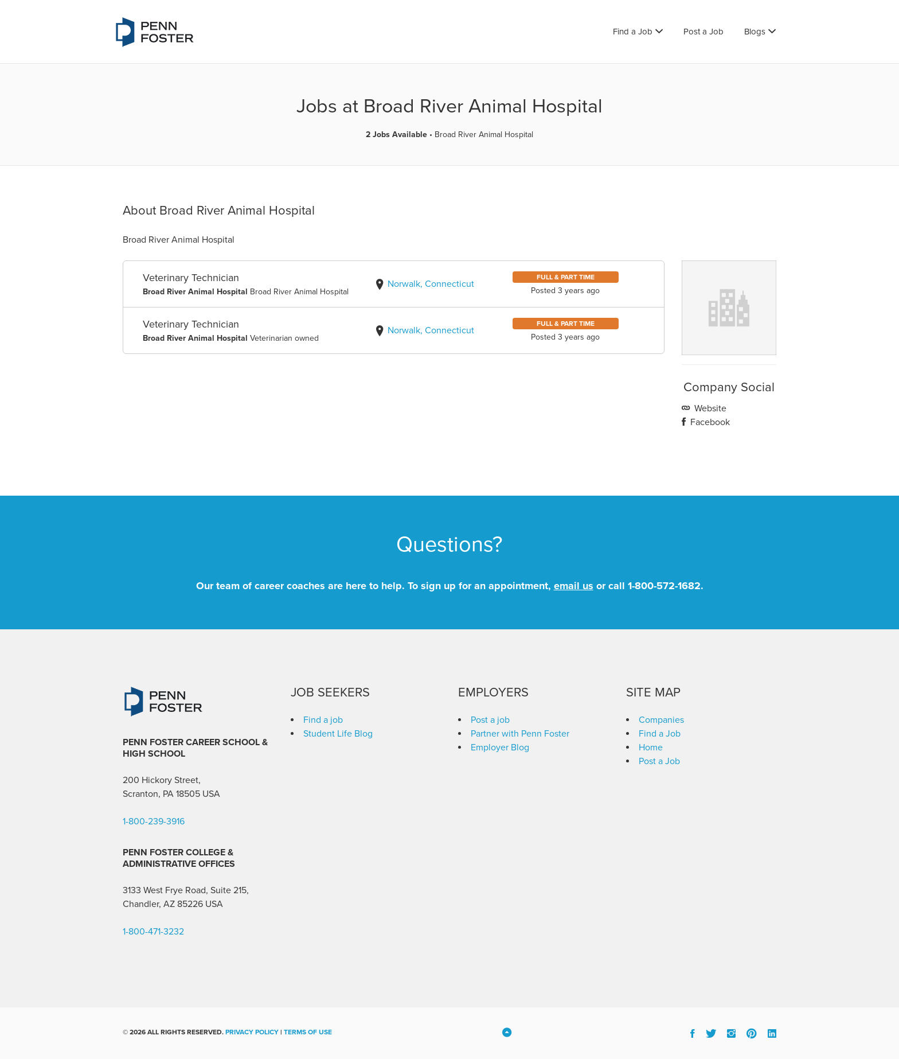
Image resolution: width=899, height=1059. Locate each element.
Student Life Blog (338, 733)
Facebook (709, 422)
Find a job (323, 720)
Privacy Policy (252, 1032)
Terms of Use (308, 1032)
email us (573, 585)
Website (709, 408)
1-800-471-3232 (153, 931)
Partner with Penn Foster (520, 733)
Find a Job (632, 31)
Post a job (490, 720)
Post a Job (703, 31)
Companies (661, 720)
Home (651, 747)
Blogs (754, 31)
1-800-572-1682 (664, 585)
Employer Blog (500, 747)
